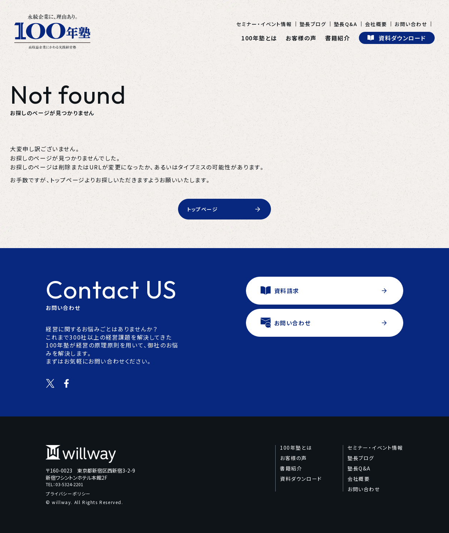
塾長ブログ (313, 23)
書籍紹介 (337, 38)
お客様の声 (301, 38)
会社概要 (376, 23)
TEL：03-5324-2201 (64, 485)
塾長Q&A (345, 23)
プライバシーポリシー (68, 494)
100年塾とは (259, 38)
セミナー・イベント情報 (264, 23)
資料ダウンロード (301, 478)
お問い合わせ (411, 23)
